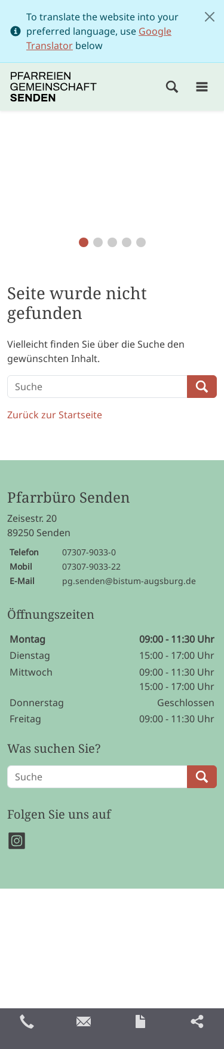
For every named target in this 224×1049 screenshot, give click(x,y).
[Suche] (97, 386)
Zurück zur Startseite (54, 414)
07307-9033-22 (91, 566)
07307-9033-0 (89, 552)
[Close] (209, 17)
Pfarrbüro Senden (68, 497)
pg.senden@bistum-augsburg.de (129, 580)
